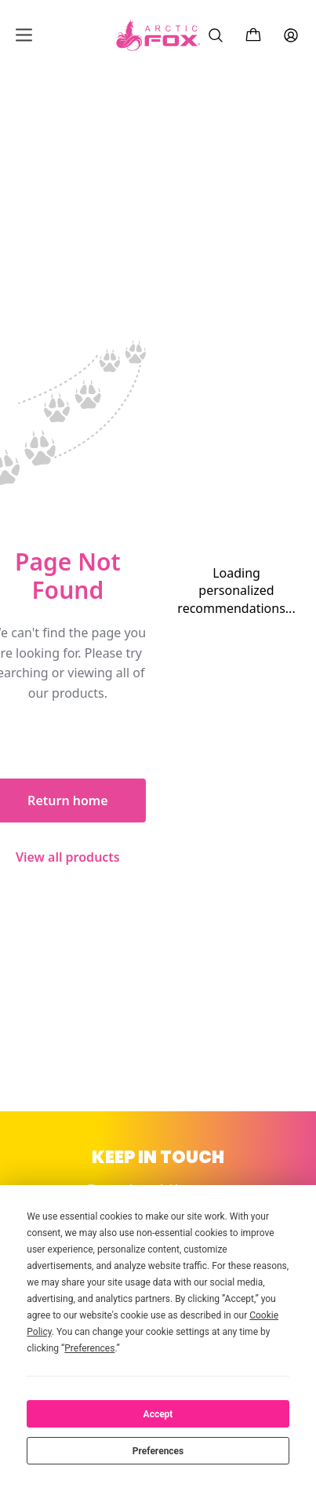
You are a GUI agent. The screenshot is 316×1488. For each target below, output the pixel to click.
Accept (158, 1414)
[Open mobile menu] (24, 35)
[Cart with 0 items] (253, 35)
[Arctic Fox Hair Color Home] (158, 35)
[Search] (215, 35)
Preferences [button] (89, 1348)
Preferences (158, 1451)
